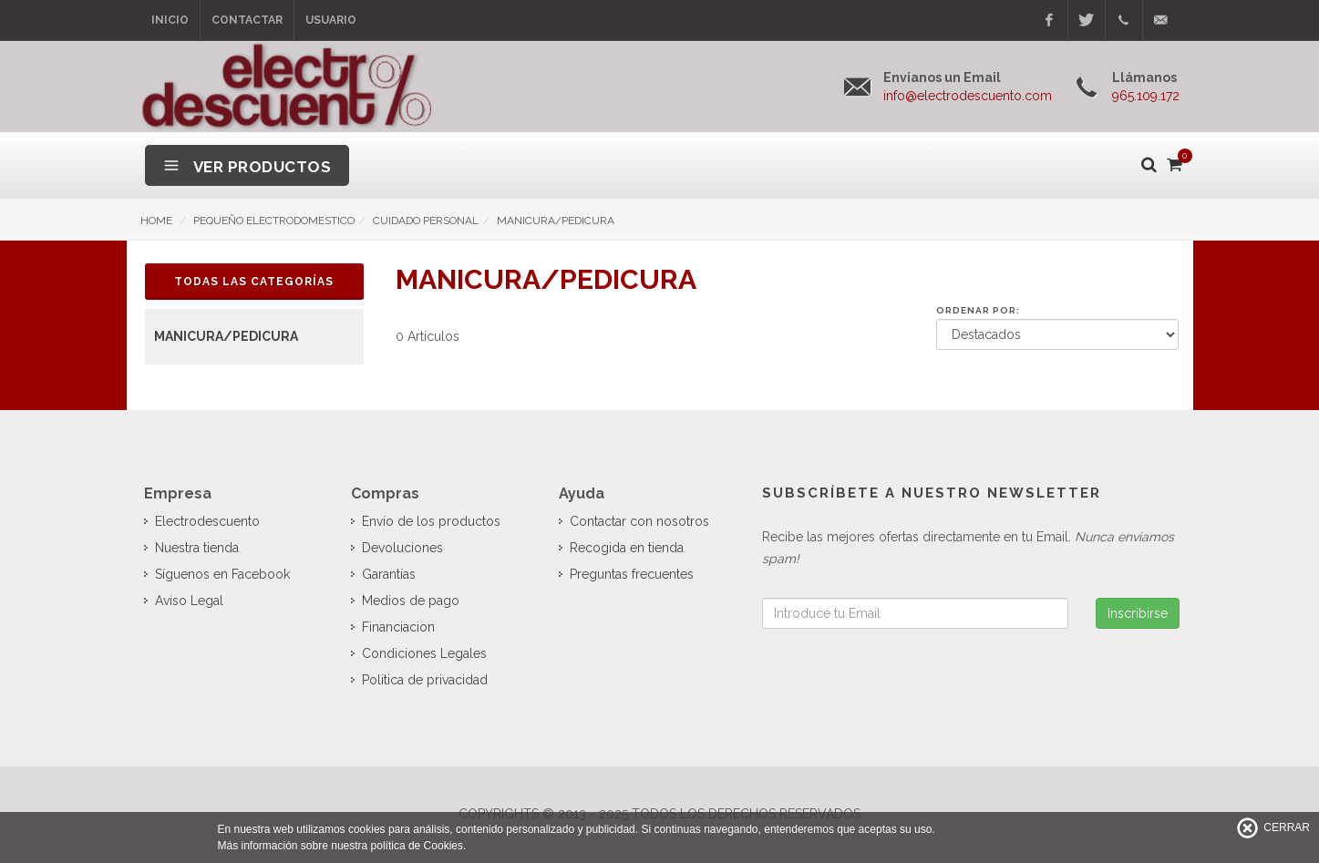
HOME (156, 220)
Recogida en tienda (627, 547)
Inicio (170, 20)
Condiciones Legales (424, 653)
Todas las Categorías (254, 281)
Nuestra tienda (197, 547)
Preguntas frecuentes (632, 574)
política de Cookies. (419, 845)
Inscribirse (1138, 613)
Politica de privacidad (425, 680)
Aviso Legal (189, 600)
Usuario (330, 20)
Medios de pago (410, 600)
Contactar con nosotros (639, 521)
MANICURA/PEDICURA (555, 220)
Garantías (389, 574)
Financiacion (398, 627)
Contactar (247, 20)
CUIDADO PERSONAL (426, 220)
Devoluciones (402, 547)
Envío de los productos (431, 521)
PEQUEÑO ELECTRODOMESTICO (274, 220)
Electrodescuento (207, 521)
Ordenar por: (978, 310)
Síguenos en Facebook (222, 574)
